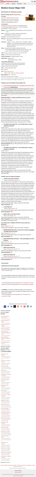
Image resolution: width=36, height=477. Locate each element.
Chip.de (9, 215)
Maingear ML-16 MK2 (5, 400)
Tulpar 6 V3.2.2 (4, 370)
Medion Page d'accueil (8, 71)
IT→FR (11, 226)
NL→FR (10, 242)
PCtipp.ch (10, 208)
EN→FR (18, 180)
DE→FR (15, 208)
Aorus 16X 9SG (4, 390)
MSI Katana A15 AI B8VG (5, 431)
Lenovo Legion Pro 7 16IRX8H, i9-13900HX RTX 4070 (6, 333)
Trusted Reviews (11, 180)
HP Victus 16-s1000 (4, 366)
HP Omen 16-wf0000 (5, 408)
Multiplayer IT (8, 233)
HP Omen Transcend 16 (5, 328)
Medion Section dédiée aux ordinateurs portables (14, 73)
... (34, 3)
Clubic (6, 127)
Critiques (13, 3)
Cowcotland (7, 99)
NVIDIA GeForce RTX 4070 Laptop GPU (9, 25)
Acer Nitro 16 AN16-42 (5, 404)
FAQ (25, 3)
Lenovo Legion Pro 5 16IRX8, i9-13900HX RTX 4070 (5, 338)
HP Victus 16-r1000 (4, 427)
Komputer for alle (11, 249)
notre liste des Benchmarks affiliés (25, 284)
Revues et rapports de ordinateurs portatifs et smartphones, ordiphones (13, 465)
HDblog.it (7, 226)
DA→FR (18, 249)
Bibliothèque (29, 465)
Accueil (7, 3)
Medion (33, 465)
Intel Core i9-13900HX (5, 17)
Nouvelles (19, 3)
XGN (6, 242)
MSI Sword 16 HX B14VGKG (6, 452)
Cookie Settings (18, 470)
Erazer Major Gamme (16, 14)
